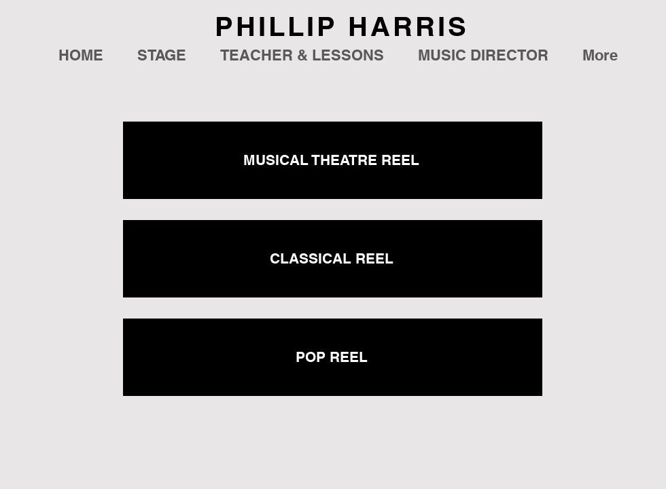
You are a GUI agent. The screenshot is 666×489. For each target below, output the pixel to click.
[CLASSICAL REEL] (332, 258)
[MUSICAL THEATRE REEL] (332, 160)
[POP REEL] (332, 357)
